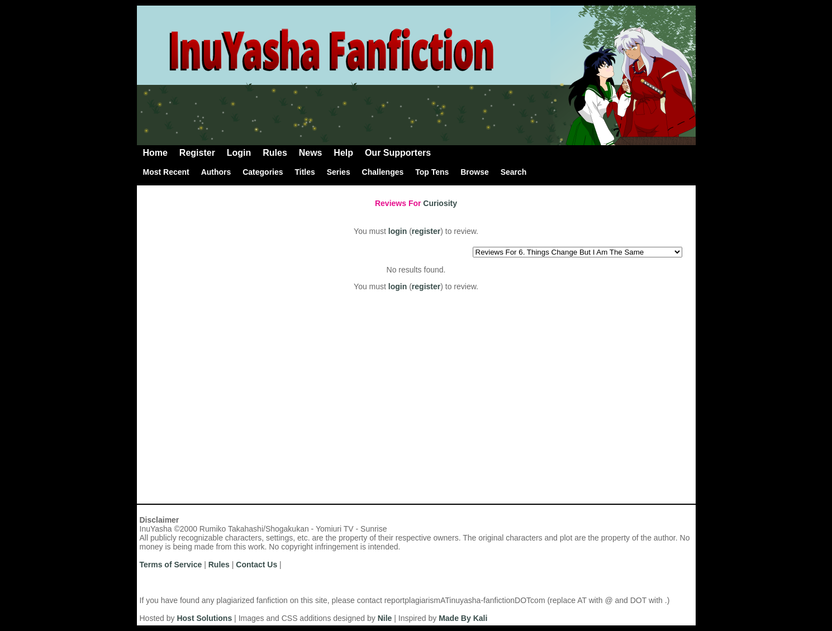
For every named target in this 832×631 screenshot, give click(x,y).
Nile (385, 618)
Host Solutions (204, 618)
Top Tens (432, 172)
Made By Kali (463, 618)
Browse (474, 172)
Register (197, 152)
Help (343, 152)
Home (155, 152)
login (397, 231)
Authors (216, 172)
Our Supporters (398, 152)
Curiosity (440, 203)
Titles (304, 172)
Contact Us (256, 564)
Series (338, 172)
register (426, 231)
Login (239, 152)
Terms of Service (171, 564)
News (310, 152)
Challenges (383, 172)
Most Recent (166, 172)
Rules (275, 152)
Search (514, 172)
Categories (263, 172)
